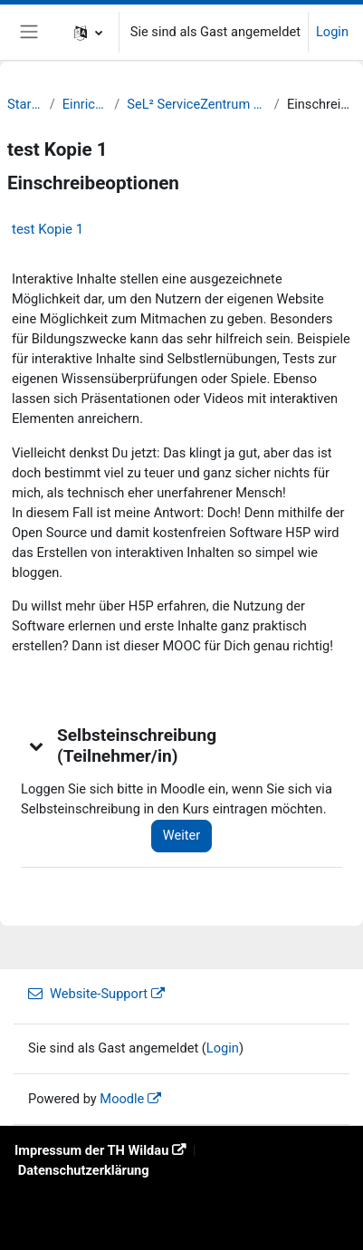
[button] (88, 32)
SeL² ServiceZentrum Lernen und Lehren (197, 104)
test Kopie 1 (47, 229)
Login (332, 32)
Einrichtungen (84, 104)
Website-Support (88, 994)
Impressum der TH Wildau (91, 1150)
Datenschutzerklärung (83, 1170)
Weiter (182, 835)
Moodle (122, 1099)
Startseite (25, 104)
